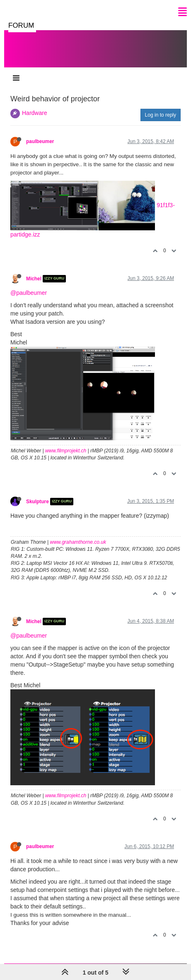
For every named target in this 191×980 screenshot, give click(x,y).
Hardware (34, 113)
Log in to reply (160, 115)
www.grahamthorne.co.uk (78, 542)
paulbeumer (40, 141)
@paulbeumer (28, 292)
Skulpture (37, 501)
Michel (33, 279)
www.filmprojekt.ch (65, 451)
